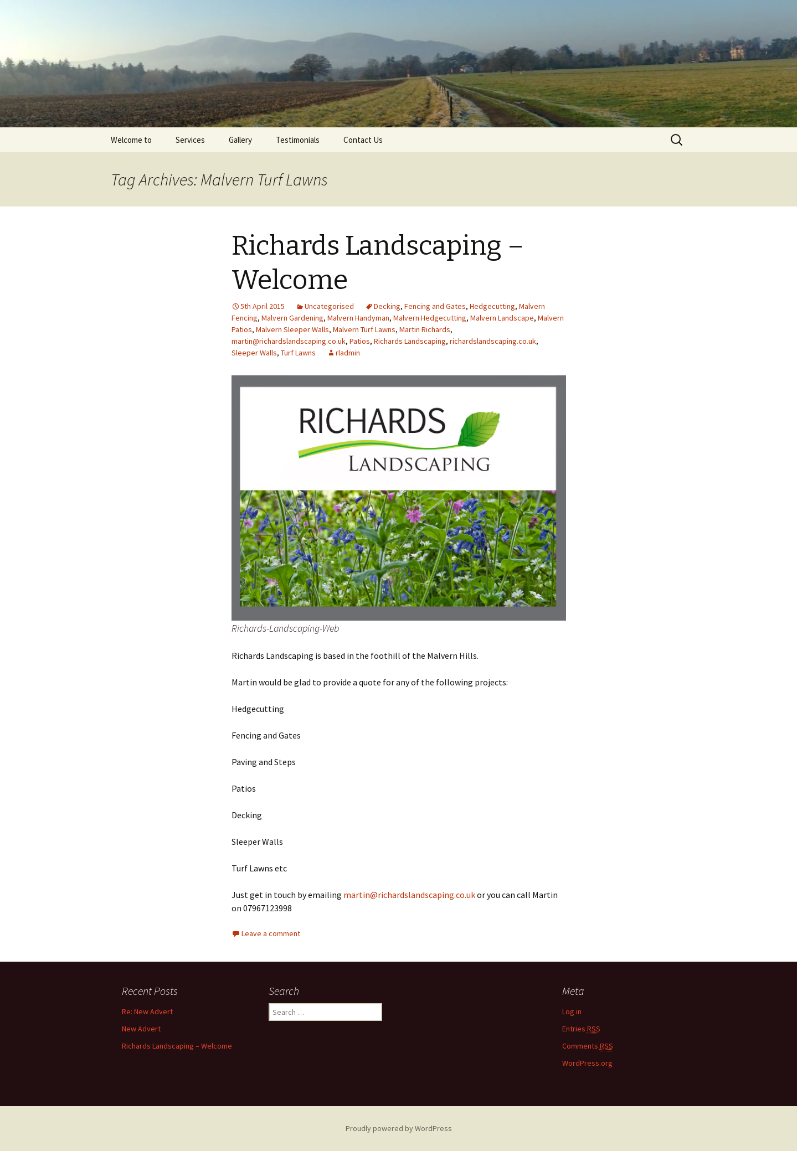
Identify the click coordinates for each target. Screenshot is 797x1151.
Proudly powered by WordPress (399, 1128)
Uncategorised (329, 306)
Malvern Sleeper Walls (292, 329)
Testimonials (298, 140)
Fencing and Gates (435, 306)
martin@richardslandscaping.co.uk (289, 341)
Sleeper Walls (254, 353)
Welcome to (131, 140)
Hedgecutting (492, 306)
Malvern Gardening (292, 318)
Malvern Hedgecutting (429, 318)
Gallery (240, 140)
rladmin (348, 353)
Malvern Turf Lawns (364, 329)
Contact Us (363, 140)
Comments (587, 1046)
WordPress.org (587, 1063)
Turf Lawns (298, 353)
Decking (387, 306)
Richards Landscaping (410, 341)
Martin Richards (424, 329)
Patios (359, 341)
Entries (581, 1029)
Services (190, 140)
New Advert (141, 1029)
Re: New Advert (147, 1011)
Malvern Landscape (502, 318)
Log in (572, 1011)
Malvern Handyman (358, 318)
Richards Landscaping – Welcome (177, 1046)
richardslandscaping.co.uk (493, 341)
